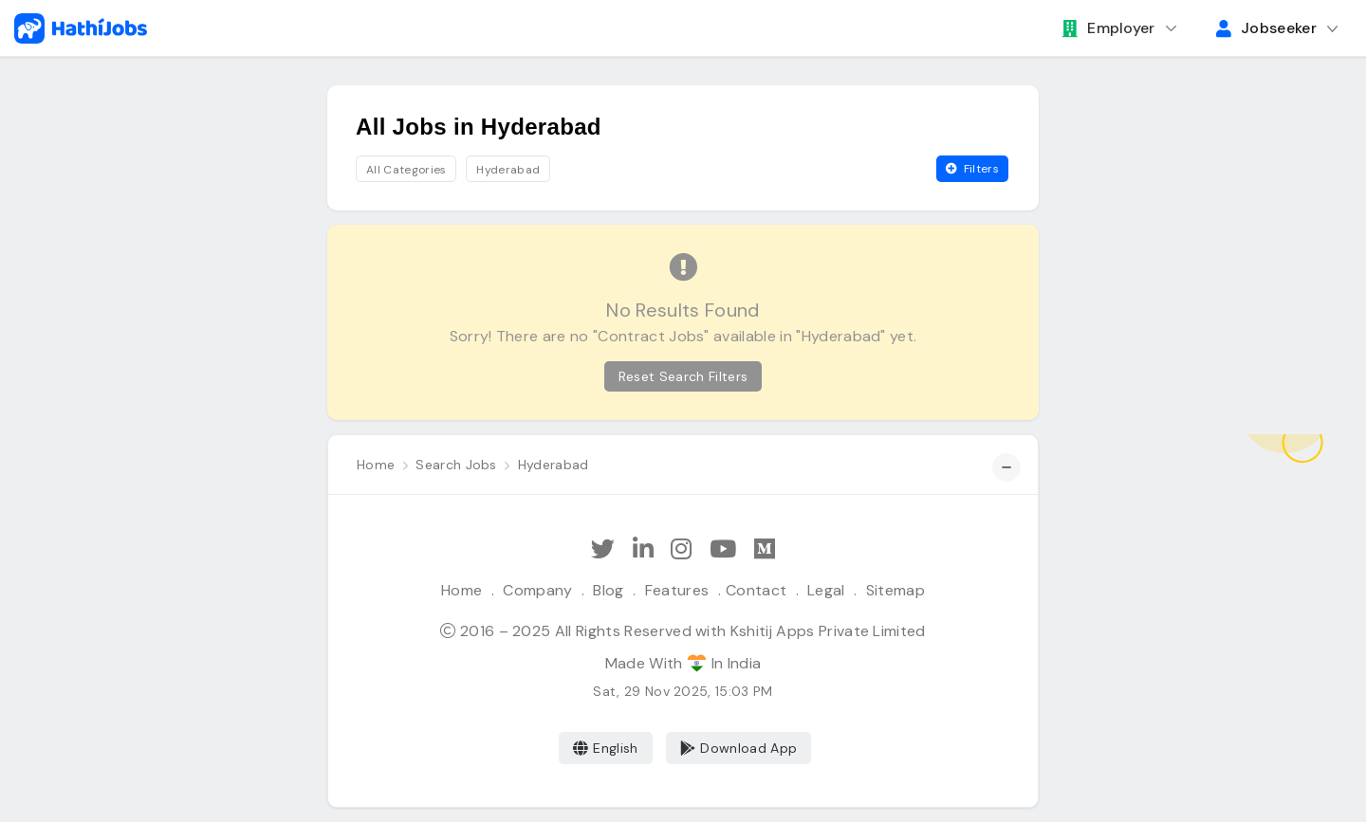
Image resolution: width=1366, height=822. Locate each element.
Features (677, 590)
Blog (608, 590)
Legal (826, 590)
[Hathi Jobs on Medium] (765, 549)
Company (537, 590)
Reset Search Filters (683, 376)
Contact (756, 590)
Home (461, 590)
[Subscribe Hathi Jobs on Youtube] (723, 549)
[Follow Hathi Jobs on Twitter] (602, 549)
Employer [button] (1108, 28)
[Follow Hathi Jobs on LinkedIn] (643, 549)
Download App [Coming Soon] (738, 748)
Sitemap (895, 590)
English (605, 748)
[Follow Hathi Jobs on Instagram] (681, 549)
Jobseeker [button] (1266, 28)
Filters (972, 168)
